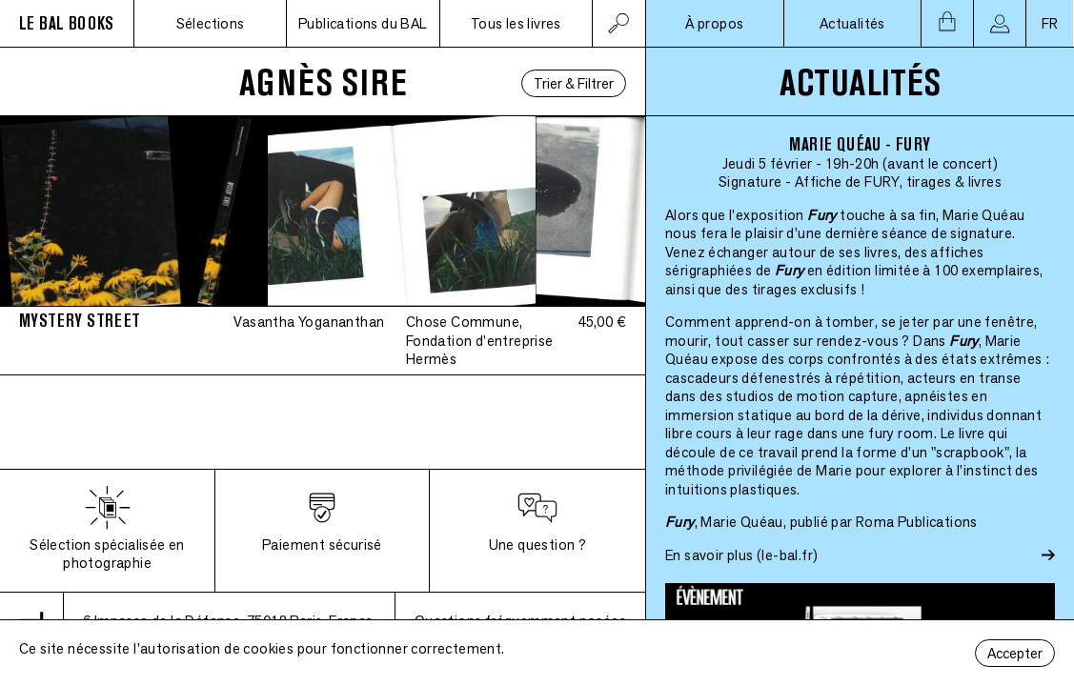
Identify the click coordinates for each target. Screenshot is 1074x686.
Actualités (852, 23)
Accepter (1015, 653)
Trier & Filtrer (574, 83)
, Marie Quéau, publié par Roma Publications (821, 522)
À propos (714, 23)
